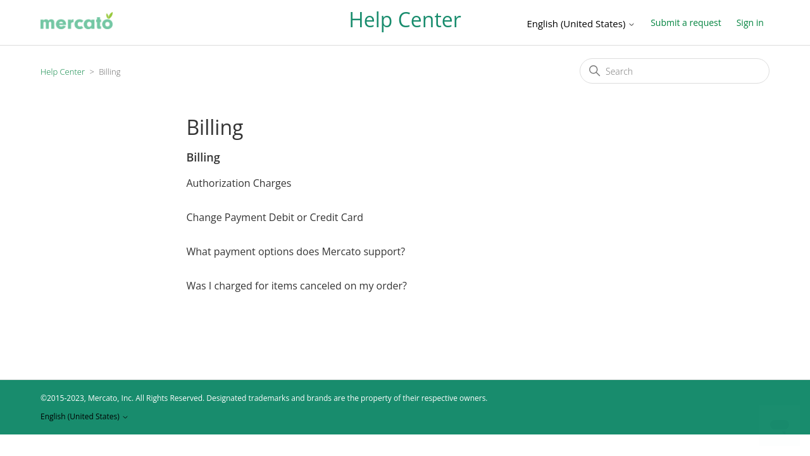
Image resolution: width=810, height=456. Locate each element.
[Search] (675, 71)
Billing (203, 157)
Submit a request (686, 22)
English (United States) (580, 23)
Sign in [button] (750, 22)
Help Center (62, 71)
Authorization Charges (238, 183)
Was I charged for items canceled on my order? (296, 286)
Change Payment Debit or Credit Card (274, 217)
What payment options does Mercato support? (295, 251)
